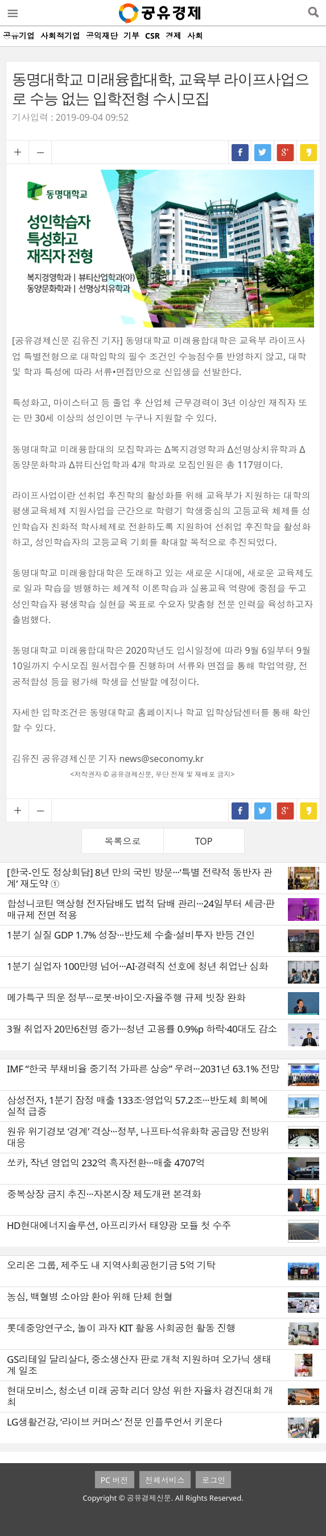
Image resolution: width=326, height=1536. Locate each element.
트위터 (262, 152)
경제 (173, 35)
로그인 (213, 1479)
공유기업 (19, 35)
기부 (131, 35)
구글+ (285, 152)
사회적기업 (60, 35)
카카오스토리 (308, 152)
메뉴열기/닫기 (12, 13)
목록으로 (122, 841)
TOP (204, 841)
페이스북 (240, 152)
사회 (195, 35)
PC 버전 (115, 1479)
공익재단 (102, 35)
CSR (152, 35)
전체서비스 (165, 1479)
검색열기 (313, 13)
